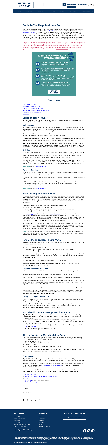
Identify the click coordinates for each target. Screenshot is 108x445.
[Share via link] (36, 400)
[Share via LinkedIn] (31, 400)
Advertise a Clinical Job (20, 426)
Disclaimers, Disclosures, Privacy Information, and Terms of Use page (31, 442)
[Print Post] (40, 400)
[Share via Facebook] (23, 400)
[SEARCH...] (52, 4)
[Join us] (71, 7)
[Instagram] (91, 4)
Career (40, 424)
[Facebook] (88, 4)
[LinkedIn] (93, 4)
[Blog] (71, 4)
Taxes (24, 394)
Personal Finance (27, 392)
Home (40, 417)
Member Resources (44, 426)
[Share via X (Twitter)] (27, 400)
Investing (26, 388)
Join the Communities (20, 419)
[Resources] (82, 4)
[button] (74, 413)
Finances (41, 422)
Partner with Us (18, 422)
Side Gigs (41, 420)
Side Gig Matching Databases (22, 424)
